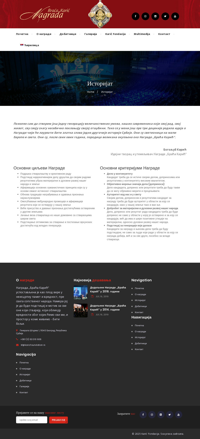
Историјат (140, 300)
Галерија (90, 34)
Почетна (22, 34)
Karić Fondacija (115, 34)
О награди (44, 34)
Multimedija (142, 34)
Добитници (68, 34)
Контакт (164, 34)
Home (90, 92)
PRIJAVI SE (58, 420)
